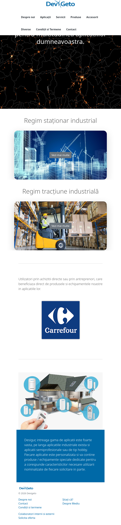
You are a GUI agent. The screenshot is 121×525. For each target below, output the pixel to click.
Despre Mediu (71, 503)
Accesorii (92, 17)
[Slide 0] (37, 341)
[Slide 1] (42, 341)
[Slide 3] (54, 341)
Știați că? (67, 499)
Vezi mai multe (60, 155)
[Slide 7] (78, 341)
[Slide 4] (60, 341)
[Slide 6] (72, 341)
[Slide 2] (48, 341)
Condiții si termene (30, 507)
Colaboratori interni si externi (36, 514)
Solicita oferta (26, 518)
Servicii (60, 17)
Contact (71, 29)
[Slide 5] (66, 341)
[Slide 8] (84, 341)
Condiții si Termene (48, 29)
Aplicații (45, 17)
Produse (76, 17)
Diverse (26, 29)
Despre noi (28, 17)
